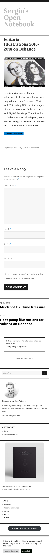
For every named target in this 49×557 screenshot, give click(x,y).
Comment (10, 186)
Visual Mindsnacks (11, 434)
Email (7, 244)
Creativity (7, 504)
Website (8, 259)
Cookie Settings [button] (11, 551)
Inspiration (34, 148)
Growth (7, 518)
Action (6, 511)
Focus (6, 514)
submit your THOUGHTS (24, 529)
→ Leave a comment (13, 133)
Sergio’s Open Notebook (19, 17)
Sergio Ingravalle (10, 148)
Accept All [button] (26, 551)
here (35, 125)
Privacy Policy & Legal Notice (16, 347)
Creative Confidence (11, 508)
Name (7, 229)
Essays (7, 431)
